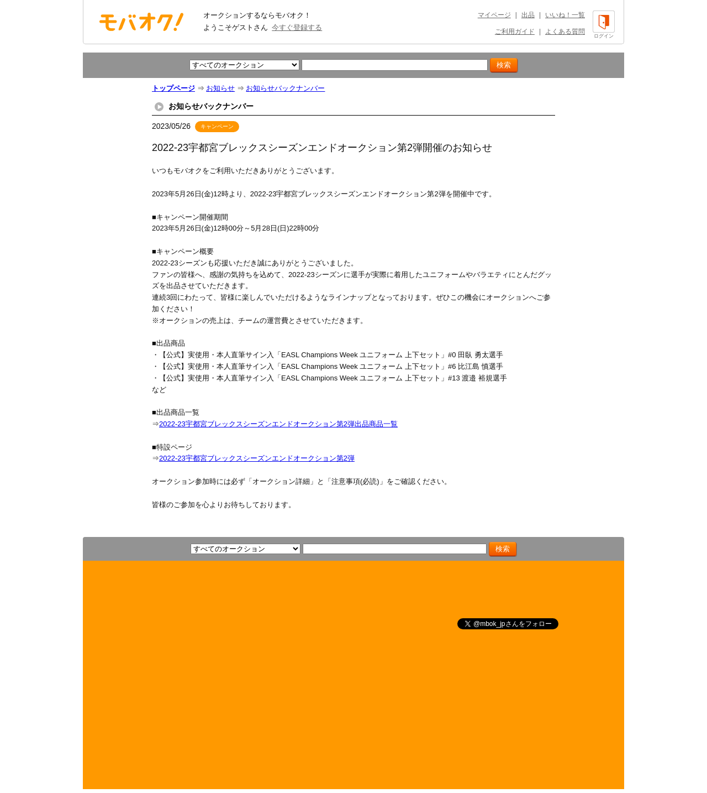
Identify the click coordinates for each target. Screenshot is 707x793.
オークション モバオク (141, 21)
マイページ (494, 15)
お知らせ (220, 88)
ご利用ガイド (515, 31)
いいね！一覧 (565, 15)
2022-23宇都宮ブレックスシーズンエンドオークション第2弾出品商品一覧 (278, 424)
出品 (528, 15)
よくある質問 (565, 31)
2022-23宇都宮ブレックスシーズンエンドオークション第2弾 (257, 458)
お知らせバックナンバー (285, 88)
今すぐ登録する (297, 27)
